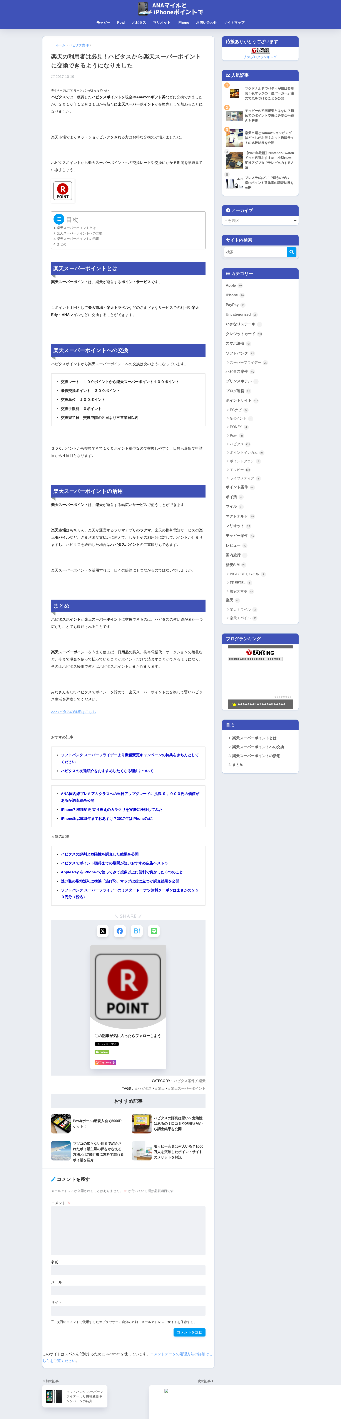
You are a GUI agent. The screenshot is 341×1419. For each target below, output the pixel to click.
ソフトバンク (240, 353)
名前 (55, 1262)
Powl (121, 22)
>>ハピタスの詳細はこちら (73, 712)
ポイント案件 (240, 488)
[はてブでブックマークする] (137, 931)
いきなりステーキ (244, 324)
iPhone (183, 22)
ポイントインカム (247, 453)
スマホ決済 (238, 344)
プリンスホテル (242, 381)
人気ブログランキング (260, 57)
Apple (234, 285)
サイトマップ (234, 22)
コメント (61, 1203)
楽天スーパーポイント (188, 1088)
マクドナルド (240, 517)
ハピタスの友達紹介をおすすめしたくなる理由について (107, 771)
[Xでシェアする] (102, 931)
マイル (235, 507)
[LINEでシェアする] (154, 931)
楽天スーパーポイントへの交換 (79, 233)
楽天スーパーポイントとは (76, 228)
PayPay (236, 305)
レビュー (236, 546)
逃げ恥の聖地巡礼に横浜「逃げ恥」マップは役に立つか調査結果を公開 (120, 881)
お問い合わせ (206, 22)
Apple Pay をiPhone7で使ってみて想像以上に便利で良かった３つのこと (122, 872)
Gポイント (241, 419)
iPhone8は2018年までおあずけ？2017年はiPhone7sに (107, 819)
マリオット (161, 22)
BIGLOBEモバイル (248, 575)
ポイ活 (235, 497)
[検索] (291, 252)
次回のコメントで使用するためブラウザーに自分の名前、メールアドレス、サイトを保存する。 (127, 1322)
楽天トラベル (243, 610)
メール (56, 1282)
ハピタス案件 (184, 1081)
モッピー (103, 22)
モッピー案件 (240, 536)
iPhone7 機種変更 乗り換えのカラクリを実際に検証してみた (111, 810)
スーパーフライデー (249, 363)
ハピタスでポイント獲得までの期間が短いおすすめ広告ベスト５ (114, 863)
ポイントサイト (242, 401)
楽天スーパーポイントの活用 (78, 238)
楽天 (202, 1081)
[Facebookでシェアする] (120, 931)
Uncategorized (242, 315)
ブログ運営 (238, 391)
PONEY (239, 427)
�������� (283, 697)
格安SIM (236, 565)
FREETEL (241, 583)
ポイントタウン (245, 461)
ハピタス (139, 22)
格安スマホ (242, 592)
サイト (56, 1303)
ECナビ (239, 410)
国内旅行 (236, 556)
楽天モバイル (243, 619)
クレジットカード (244, 334)
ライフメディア (245, 479)
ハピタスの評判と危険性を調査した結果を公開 (100, 854)
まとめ (62, 244)
